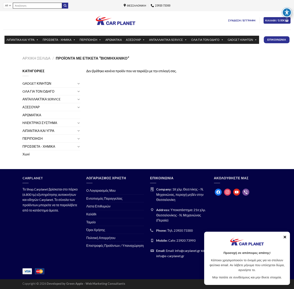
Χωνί (26, 154)
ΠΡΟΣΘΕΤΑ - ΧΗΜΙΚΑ (59, 40)
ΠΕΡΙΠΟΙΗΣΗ (90, 40)
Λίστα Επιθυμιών (98, 206)
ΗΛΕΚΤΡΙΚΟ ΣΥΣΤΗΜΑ (39, 123)
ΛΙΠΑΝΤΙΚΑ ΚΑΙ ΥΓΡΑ (23, 40)
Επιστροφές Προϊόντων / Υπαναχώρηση (115, 245)
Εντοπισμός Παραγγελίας (104, 198)
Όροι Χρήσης (95, 230)
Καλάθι (91, 214)
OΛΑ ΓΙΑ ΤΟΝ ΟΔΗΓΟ (207, 40)
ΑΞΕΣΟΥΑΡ (135, 40)
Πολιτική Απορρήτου (101, 238)
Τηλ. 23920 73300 (180, 230)
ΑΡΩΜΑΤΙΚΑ (113, 39)
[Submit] (65, 6)
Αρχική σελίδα (36, 58)
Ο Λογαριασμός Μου (101, 190)
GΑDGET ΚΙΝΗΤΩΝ (242, 40)
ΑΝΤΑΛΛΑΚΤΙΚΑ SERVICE (168, 40)
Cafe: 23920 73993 (181, 240)
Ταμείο (91, 222)
